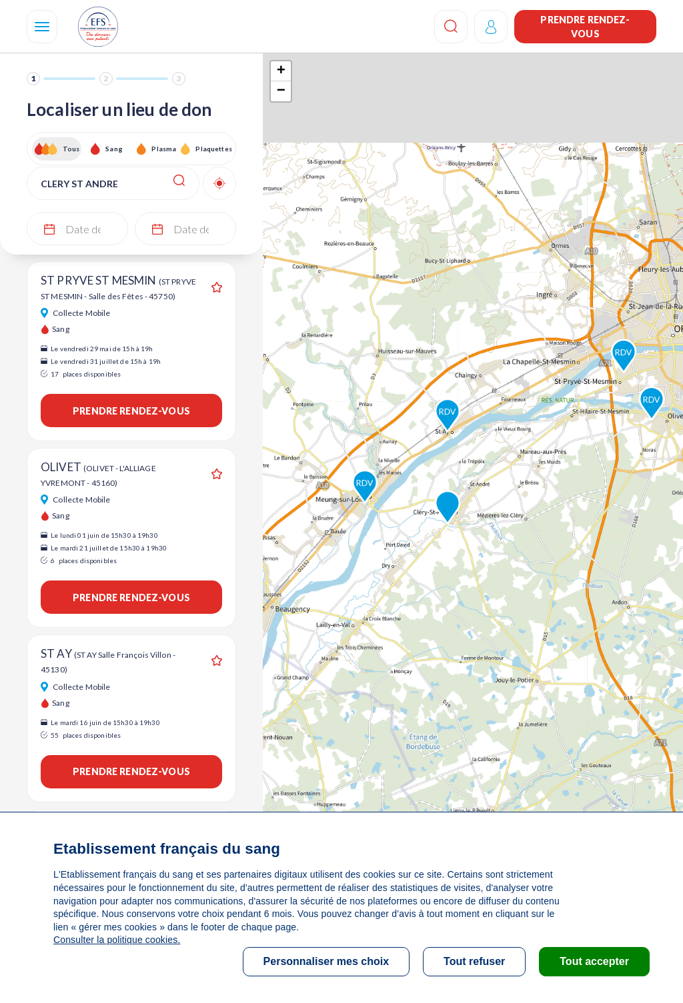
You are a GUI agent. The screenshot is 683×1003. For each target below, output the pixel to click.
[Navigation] (42, 26)
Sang (114, 149)
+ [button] (281, 71)
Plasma (163, 149)
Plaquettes (213, 149)
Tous (71, 149)
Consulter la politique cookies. (116, 939)
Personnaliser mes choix (326, 961)
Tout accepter (594, 961)
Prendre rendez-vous (585, 26)
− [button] (281, 91)
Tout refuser (474, 961)
